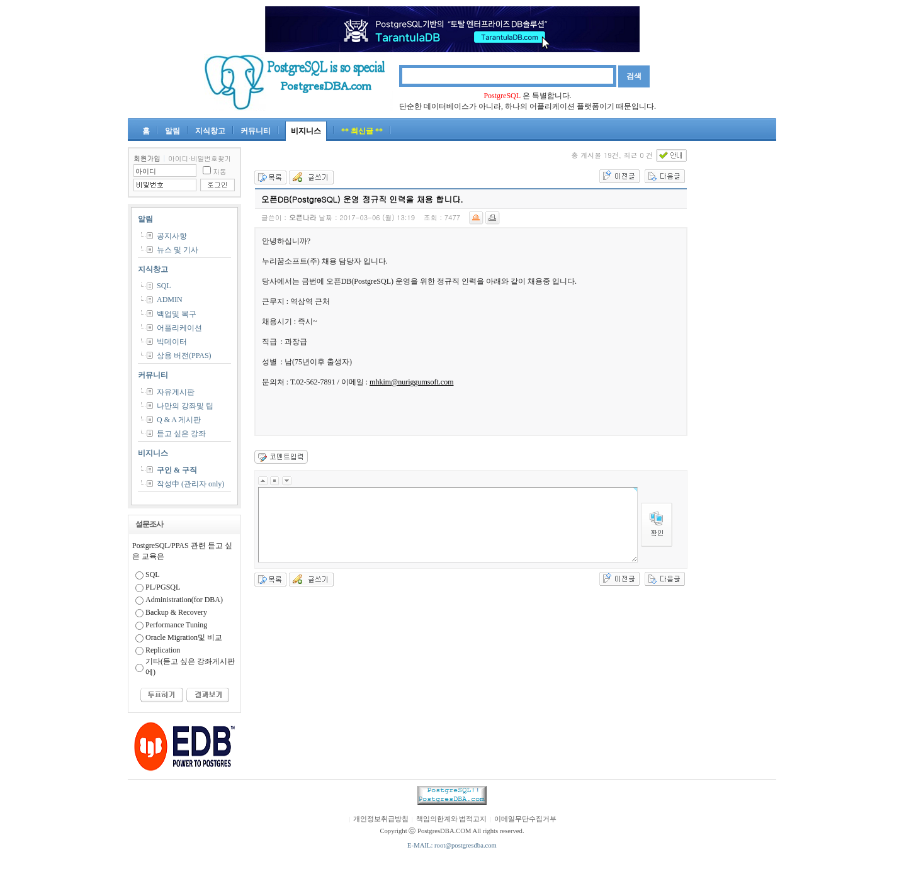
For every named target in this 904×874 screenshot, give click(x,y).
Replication (162, 650)
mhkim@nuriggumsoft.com (411, 382)
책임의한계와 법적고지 (451, 818)
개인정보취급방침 (381, 818)
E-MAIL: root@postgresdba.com (452, 845)
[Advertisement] (738, 336)
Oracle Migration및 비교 (183, 637)
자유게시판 (176, 392)
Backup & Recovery (176, 612)
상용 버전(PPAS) (184, 355)
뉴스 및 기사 (177, 249)
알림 (172, 130)
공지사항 (172, 236)
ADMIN (170, 299)
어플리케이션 (179, 327)
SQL (164, 285)
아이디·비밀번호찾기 (199, 158)
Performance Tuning (176, 624)
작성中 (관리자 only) (190, 483)
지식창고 (210, 130)
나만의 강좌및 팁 (185, 405)
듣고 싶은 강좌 (181, 433)
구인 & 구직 (177, 470)
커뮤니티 (255, 130)
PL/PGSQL (162, 587)
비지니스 (306, 130)
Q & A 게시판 (179, 419)
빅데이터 (172, 341)
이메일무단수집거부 (525, 818)
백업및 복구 (176, 314)
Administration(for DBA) (184, 599)
